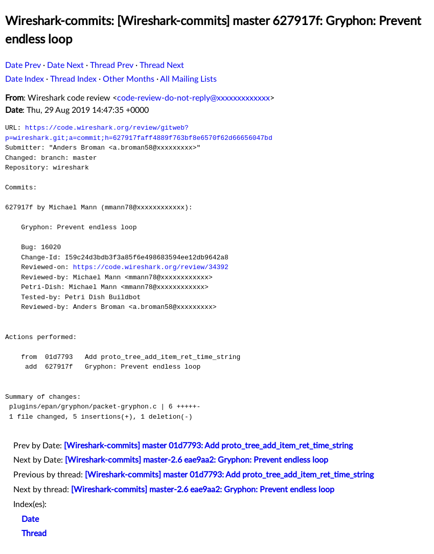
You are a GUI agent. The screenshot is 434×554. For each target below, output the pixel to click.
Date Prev (23, 65)
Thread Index (73, 79)
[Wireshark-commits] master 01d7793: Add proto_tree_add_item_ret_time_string (208, 446)
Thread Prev (111, 65)
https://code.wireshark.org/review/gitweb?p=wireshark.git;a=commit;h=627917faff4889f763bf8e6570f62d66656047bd (138, 132)
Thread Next (162, 65)
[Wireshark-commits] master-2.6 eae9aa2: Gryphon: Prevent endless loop (196, 460)
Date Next (65, 65)
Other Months (128, 79)
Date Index (24, 79)
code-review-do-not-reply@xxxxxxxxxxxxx (193, 98)
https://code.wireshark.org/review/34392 (151, 267)
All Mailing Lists (188, 79)
